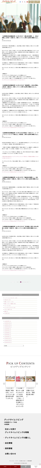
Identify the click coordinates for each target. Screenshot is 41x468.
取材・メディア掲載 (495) (10, 303)
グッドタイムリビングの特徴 (17, 432)
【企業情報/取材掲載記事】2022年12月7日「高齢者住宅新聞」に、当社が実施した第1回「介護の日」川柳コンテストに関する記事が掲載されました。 (20, 179)
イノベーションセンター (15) (10, 297)
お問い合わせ (10, 453)
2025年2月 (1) (7, 336)
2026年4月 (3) (7, 321)
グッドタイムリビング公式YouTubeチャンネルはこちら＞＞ (13, 79)
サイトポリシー (17, 460)
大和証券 (6, 424)
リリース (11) (7, 305)
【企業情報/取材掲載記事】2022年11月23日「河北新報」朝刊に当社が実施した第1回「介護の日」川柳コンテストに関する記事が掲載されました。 (20, 228)
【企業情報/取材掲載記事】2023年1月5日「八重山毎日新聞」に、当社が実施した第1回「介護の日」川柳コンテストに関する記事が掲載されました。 (20, 38)
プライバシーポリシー (12, 460)
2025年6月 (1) (7, 332)
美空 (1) (6, 311)
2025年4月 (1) (7, 334)
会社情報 (8, 443)
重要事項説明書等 (29, 460)
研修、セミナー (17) (8, 301)
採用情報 (8, 448)
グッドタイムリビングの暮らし (18, 437)
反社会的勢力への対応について (23, 460)
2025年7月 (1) (7, 330)
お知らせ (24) (7, 299)
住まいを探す (10, 429)
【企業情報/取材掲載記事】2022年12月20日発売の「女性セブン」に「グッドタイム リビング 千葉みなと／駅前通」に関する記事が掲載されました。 (20, 134)
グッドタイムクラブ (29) (9, 307)
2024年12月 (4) (8, 338)
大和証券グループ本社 (10, 422)
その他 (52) (7, 313)
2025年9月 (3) (7, 328)
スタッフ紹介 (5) (8, 309)
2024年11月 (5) (8, 340)
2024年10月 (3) (8, 342)
